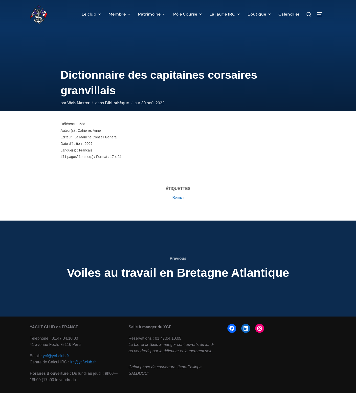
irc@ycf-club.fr (83, 362)
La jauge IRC (225, 14)
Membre (121, 14)
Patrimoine (153, 14)
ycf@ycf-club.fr (56, 356)
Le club (94, 14)
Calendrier (289, 14)
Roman (177, 197)
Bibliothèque (117, 103)
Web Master (78, 103)
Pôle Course (189, 14)
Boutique (260, 14)
